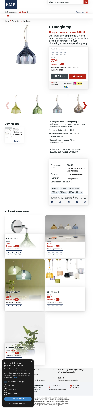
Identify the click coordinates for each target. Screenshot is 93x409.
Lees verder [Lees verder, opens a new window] (16, 377)
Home (7, 21)
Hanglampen (27, 21)
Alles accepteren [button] (18, 399)
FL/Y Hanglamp (13, 292)
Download (17, 140)
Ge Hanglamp (53, 292)
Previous (7, 104)
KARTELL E (17, 132)
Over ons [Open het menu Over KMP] (80, 12)
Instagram (74, 387)
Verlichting (15, 21)
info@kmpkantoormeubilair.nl (57, 388)
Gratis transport (11, 12)
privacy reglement (58, 405)
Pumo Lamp (52, 238)
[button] (18, 403)
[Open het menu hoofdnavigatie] (8, 16)
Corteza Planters (14, 347)
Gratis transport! (54, 84)
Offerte (60, 76)
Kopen (77, 76)
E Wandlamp (12, 238)
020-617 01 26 (54, 385)
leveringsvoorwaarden (41, 405)
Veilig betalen (72, 85)
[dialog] (18, 383)
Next (84, 104)
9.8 (23, 12)
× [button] (31, 361)
